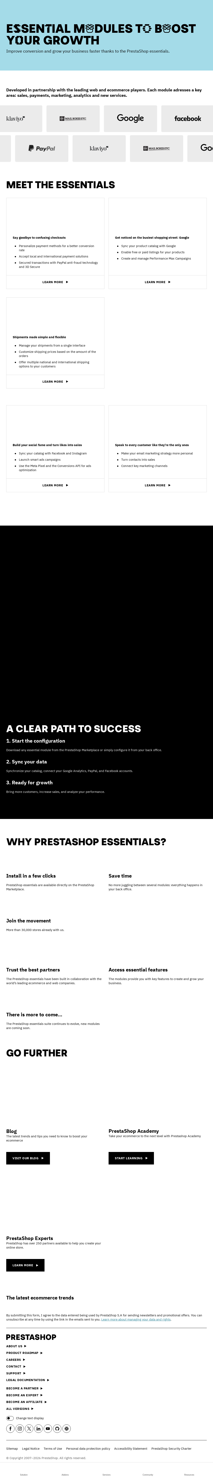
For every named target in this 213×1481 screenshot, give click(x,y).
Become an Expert (24, 1395)
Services (106, 1471)
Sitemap (12, 1449)
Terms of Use (53, 1449)
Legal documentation (27, 1380)
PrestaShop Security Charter (171, 1449)
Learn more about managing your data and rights (136, 1319)
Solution (23, 1471)
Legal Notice (31, 1449)
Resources (189, 1471)
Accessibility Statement (130, 1449)
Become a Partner (24, 1388)
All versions (19, 1409)
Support (16, 1373)
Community (148, 1471)
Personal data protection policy (88, 1449)
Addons (65, 1471)
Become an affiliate (26, 1402)
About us (16, 1346)
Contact (16, 1366)
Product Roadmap (24, 1353)
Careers (15, 1360)
